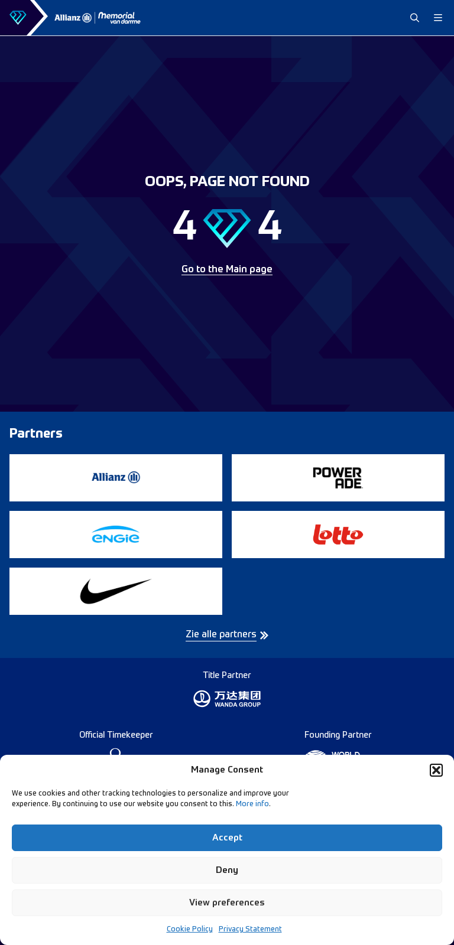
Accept (227, 837)
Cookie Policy (190, 929)
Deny (227, 870)
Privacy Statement (250, 929)
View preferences (227, 902)
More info (252, 804)
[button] (436, 770)
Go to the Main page (227, 270)
